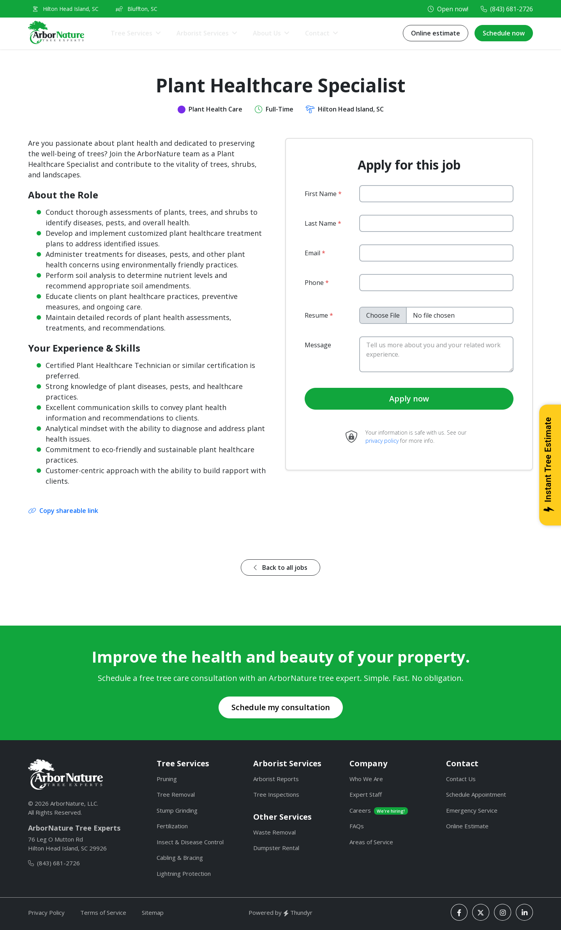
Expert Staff (365, 794)
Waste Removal (274, 832)
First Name (321, 193)
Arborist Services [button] (202, 33)
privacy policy (382, 440)
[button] (321, 33)
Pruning (167, 779)
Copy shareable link (63, 510)
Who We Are (366, 779)
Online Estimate (467, 826)
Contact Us (461, 779)
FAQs (356, 826)
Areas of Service (371, 842)
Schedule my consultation (280, 707)
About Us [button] (267, 33)
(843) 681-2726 (511, 9)
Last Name (320, 223)
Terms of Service (103, 912)
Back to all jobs (280, 567)
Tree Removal (176, 794)
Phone (314, 282)
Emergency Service (471, 810)
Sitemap (153, 912)
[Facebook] (459, 912)
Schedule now (504, 33)
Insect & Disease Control (190, 842)
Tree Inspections (276, 794)
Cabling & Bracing (180, 857)
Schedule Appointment (476, 794)
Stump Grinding (177, 810)
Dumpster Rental (276, 848)
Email (312, 253)
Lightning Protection (184, 873)
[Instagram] (502, 912)
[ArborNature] (65, 774)
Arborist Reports (276, 779)
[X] (480, 912)
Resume (316, 315)
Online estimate (435, 33)
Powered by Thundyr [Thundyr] (280, 912)
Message (318, 345)
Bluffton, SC (136, 8)
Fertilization (172, 826)
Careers (378, 810)
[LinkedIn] (524, 912)
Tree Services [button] (131, 33)
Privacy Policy (46, 912)
